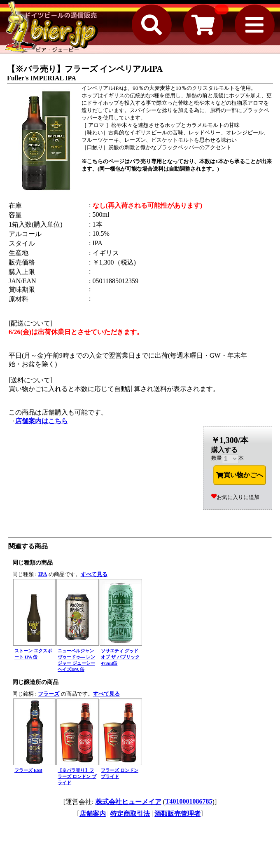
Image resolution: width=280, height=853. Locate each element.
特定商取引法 (130, 813)
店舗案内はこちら (41, 420)
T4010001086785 (188, 801)
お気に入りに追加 (235, 497)
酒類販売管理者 (177, 813)
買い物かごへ (239, 475)
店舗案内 (92, 813)
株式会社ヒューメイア (128, 801)
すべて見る (94, 574)
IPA (42, 574)
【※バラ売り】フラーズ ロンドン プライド (77, 776)
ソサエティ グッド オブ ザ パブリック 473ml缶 (120, 657)
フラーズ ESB (28, 770)
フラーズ (48, 694)
